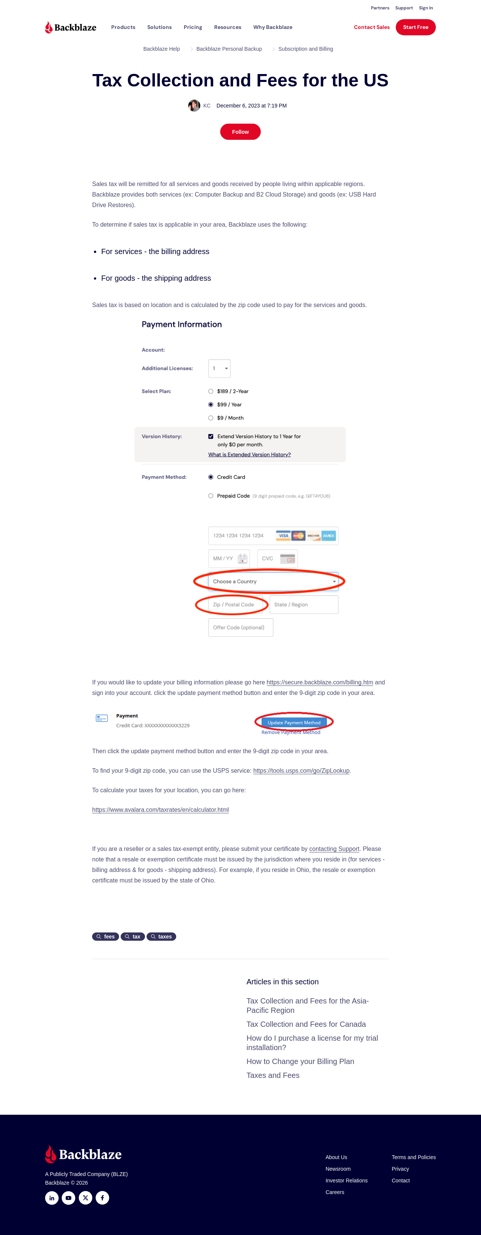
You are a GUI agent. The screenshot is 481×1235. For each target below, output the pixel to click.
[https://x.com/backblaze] (85, 1198)
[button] (123, 27)
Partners (380, 8)
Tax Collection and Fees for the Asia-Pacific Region (308, 1005)
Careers (334, 1192)
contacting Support (334, 849)
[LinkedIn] (52, 1198)
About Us (336, 1157)
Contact (401, 1180)
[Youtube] (69, 1198)
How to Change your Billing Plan (300, 1061)
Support (404, 8)
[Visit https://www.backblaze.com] (70, 27)
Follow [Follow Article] (240, 132)
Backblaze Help (161, 49)
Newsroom (338, 1169)
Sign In (426, 8)
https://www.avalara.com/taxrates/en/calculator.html (160, 810)
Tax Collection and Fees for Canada (306, 1024)
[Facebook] (102, 1198)
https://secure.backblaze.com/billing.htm (320, 682)
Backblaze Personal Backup (229, 49)
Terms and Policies (414, 1157)
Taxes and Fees (273, 1075)
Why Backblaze (272, 27)
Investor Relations (346, 1180)
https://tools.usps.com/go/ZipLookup (301, 770)
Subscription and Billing (305, 49)
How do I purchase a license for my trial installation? (312, 1043)
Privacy (400, 1169)
